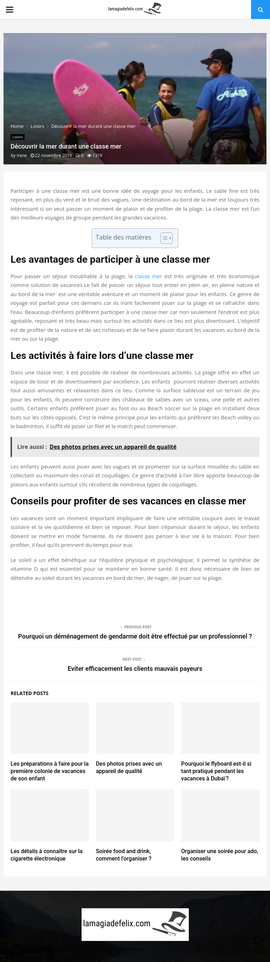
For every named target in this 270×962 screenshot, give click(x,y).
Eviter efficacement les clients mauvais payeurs (135, 668)
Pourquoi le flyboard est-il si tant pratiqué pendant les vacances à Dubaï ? (216, 771)
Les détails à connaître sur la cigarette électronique (47, 855)
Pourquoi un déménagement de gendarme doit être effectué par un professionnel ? (135, 636)
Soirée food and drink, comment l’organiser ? (124, 855)
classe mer (148, 276)
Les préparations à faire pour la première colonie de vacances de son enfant (50, 771)
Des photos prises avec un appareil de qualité (129, 767)
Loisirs (17, 137)
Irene (22, 155)
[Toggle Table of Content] (163, 238)
